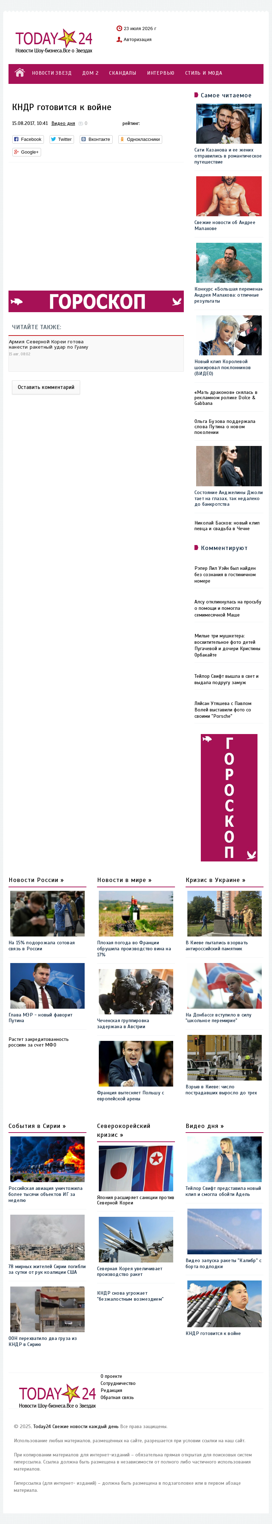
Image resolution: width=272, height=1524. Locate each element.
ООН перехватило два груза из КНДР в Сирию (42, 1341)
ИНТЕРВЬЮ (161, 73)
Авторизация (138, 40)
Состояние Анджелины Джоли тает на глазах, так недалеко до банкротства (228, 498)
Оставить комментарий (46, 387)
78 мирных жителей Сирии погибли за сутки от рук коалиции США (47, 1270)
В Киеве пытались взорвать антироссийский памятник (217, 946)
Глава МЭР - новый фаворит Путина (40, 1018)
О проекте (111, 1376)
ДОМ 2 (90, 73)
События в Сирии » (37, 1126)
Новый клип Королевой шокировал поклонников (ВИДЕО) (222, 368)
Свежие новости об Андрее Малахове (224, 225)
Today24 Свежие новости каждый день (76, 1426)
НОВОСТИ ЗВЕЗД (52, 73)
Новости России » (36, 880)
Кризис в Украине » (216, 880)
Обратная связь (117, 1397)
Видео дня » (205, 1126)
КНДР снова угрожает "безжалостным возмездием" (130, 1296)
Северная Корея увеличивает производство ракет (129, 1272)
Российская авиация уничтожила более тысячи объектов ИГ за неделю (45, 1194)
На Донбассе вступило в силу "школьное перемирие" (218, 1018)
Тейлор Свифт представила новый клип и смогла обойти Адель (223, 1191)
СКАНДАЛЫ (122, 73)
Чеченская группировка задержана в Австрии (123, 1024)
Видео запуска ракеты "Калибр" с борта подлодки (223, 1263)
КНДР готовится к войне (213, 1333)
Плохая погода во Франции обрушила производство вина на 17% (134, 949)
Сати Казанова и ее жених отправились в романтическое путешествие (228, 156)
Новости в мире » (124, 880)
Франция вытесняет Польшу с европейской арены (130, 1096)
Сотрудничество (118, 1383)
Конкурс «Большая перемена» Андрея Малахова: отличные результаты (228, 295)
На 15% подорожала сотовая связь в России (41, 946)
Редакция (111, 1390)
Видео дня (63, 123)
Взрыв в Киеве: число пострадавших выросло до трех (221, 1090)
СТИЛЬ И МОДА (203, 73)
